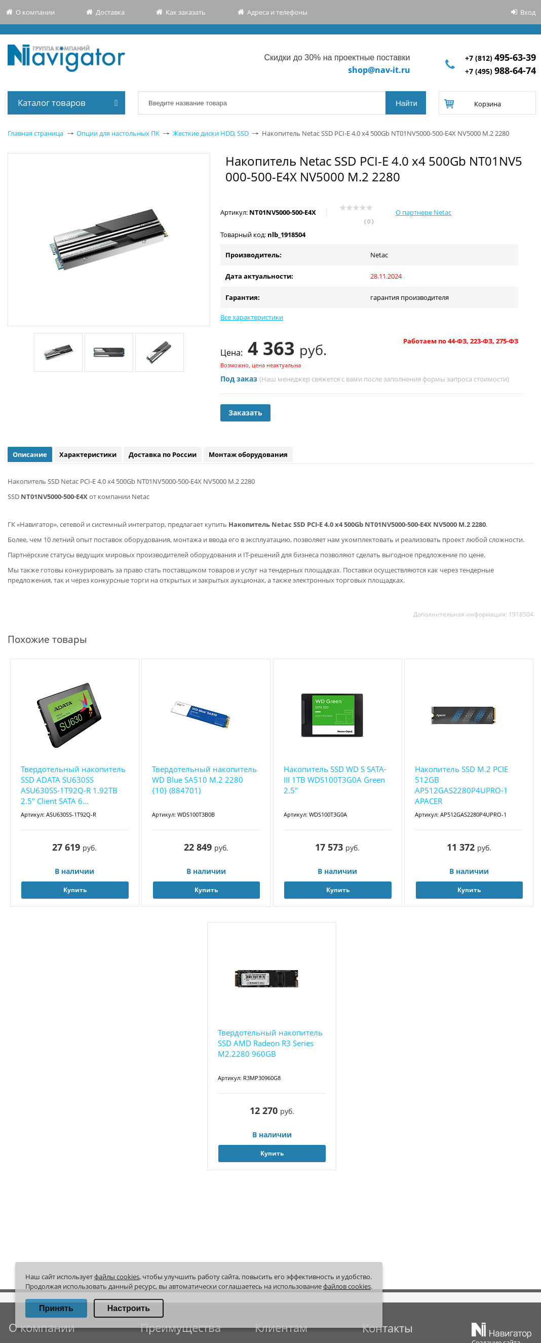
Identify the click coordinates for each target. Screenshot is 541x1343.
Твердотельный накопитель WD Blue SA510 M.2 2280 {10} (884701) (204, 779)
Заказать (245, 412)
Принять (56, 1308)
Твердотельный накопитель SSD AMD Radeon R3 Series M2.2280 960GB (270, 1043)
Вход (527, 12)
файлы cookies (116, 1276)
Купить (75, 890)
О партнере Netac (423, 212)
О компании (35, 12)
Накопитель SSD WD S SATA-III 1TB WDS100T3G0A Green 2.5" (335, 779)
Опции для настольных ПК (118, 133)
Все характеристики (251, 317)
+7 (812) (500, 58)
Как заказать (186, 12)
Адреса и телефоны (277, 12)
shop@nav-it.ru (379, 69)
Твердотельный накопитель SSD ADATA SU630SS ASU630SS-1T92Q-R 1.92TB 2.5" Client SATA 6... (73, 785)
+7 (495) (500, 71)
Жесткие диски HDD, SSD (211, 133)
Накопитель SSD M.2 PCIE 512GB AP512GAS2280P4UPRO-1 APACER (461, 785)
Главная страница (35, 133)
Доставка (110, 12)
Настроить (128, 1308)
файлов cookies (347, 1286)
